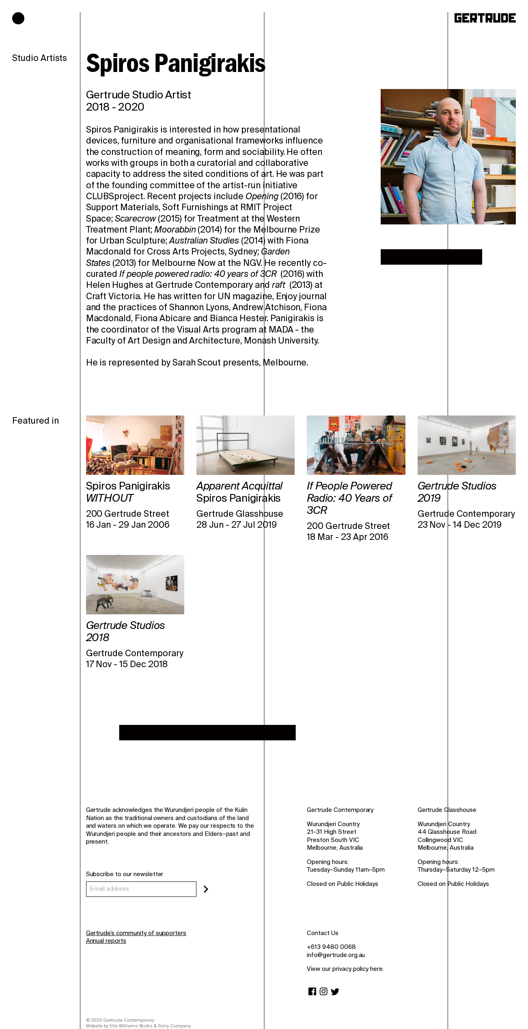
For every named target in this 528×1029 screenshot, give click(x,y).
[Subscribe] (206, 889)
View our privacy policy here (345, 969)
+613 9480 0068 (331, 947)
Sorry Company (174, 1026)
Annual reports (106, 941)
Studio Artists (39, 58)
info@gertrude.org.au (336, 955)
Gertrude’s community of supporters (136, 933)
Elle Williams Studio (131, 1026)
